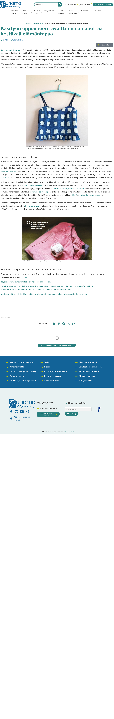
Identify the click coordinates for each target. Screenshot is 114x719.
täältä (24, 278)
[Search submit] (60, 4)
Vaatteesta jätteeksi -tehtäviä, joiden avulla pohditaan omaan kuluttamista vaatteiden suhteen (44, 294)
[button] (15, 12)
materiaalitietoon (76, 189)
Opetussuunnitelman (10, 50)
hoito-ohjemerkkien (34, 186)
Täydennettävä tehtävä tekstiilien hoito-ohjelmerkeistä (26, 282)
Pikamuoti (5, 178)
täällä (74, 195)
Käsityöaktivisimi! (33, 206)
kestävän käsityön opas (40, 192)
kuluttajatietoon (60, 189)
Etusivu (28, 24)
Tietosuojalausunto (69, 432)
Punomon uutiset (38, 24)
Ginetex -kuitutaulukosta (89, 195)
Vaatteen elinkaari (9, 172)
